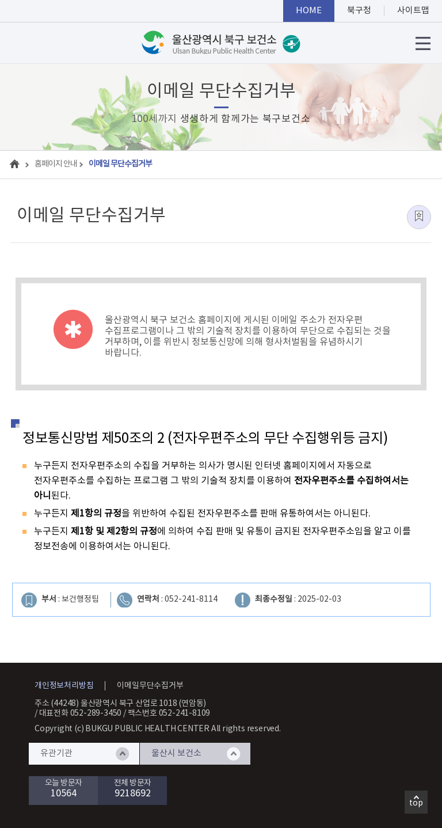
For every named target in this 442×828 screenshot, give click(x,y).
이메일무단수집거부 (150, 685)
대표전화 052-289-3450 (80, 713)
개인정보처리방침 (64, 685)
